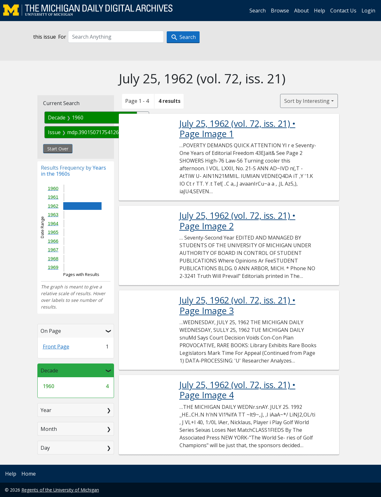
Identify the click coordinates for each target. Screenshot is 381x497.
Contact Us (343, 10)
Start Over (57, 149)
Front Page (56, 346)
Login (368, 10)
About (301, 10)
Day (45, 447)
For (62, 36)
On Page (51, 330)
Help (319, 10)
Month (49, 428)
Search (257, 10)
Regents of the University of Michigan (60, 490)
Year (46, 410)
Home (28, 473)
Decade (49, 370)
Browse (280, 10)
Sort (307, 100)
